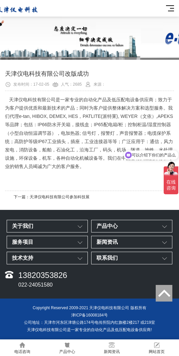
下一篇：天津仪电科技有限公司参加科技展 (52, 197)
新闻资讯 (112, 348)
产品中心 (67, 348)
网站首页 (156, 348)
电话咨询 (22, 348)
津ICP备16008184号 (89, 315)
